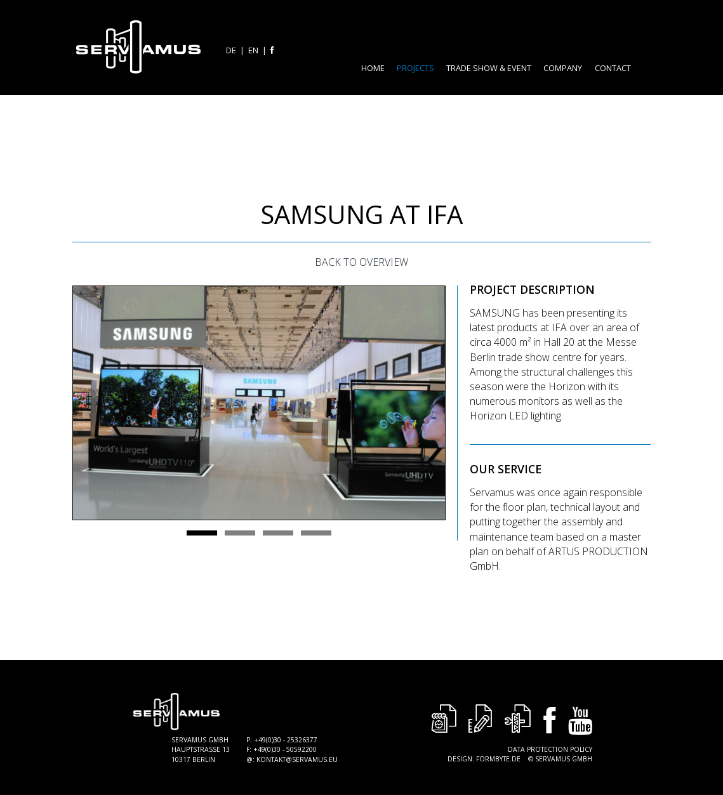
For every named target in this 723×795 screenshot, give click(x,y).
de (231, 50)
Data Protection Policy (550, 749)
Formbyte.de (498, 758)
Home (373, 68)
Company (562, 68)
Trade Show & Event (488, 68)
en (253, 50)
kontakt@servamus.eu (297, 759)
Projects (415, 68)
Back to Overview (361, 262)
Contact (613, 68)
